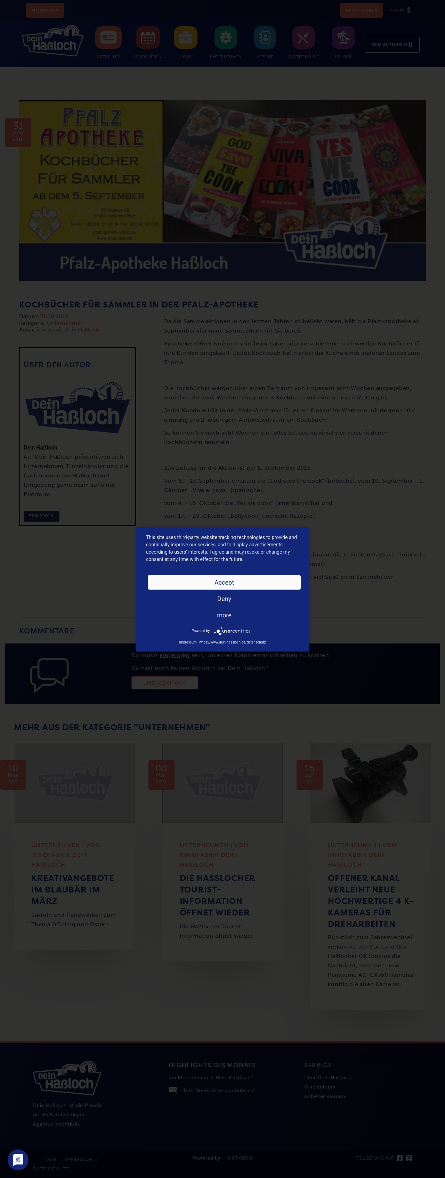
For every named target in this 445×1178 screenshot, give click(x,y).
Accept (224, 582)
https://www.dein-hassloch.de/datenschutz (232, 642)
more (224, 614)
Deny (224, 598)
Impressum (187, 642)
